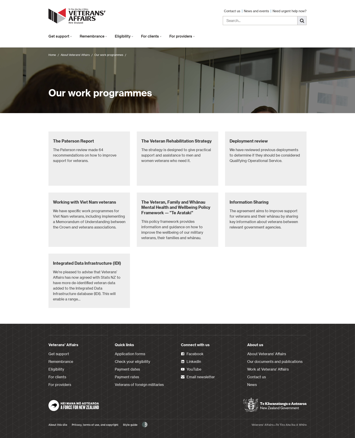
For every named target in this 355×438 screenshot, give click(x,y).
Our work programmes (108, 54)
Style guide (130, 424)
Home (52, 54)
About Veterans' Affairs (75, 54)
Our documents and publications (274, 361)
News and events (257, 11)
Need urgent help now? (290, 11)
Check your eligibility (132, 361)
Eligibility (124, 36)
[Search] (302, 20)
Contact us (232, 11)
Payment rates (127, 377)
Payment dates (127, 369)
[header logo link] (77, 16)
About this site (57, 424)
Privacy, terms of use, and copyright (95, 424)
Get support (60, 36)
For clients (151, 36)
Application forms (130, 354)
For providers (182, 36)
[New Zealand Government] (275, 405)
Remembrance (93, 36)
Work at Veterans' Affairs (268, 369)
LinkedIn (191, 361)
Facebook (192, 354)
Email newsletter (198, 377)
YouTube (191, 369)
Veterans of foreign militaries (139, 384)
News (252, 384)
